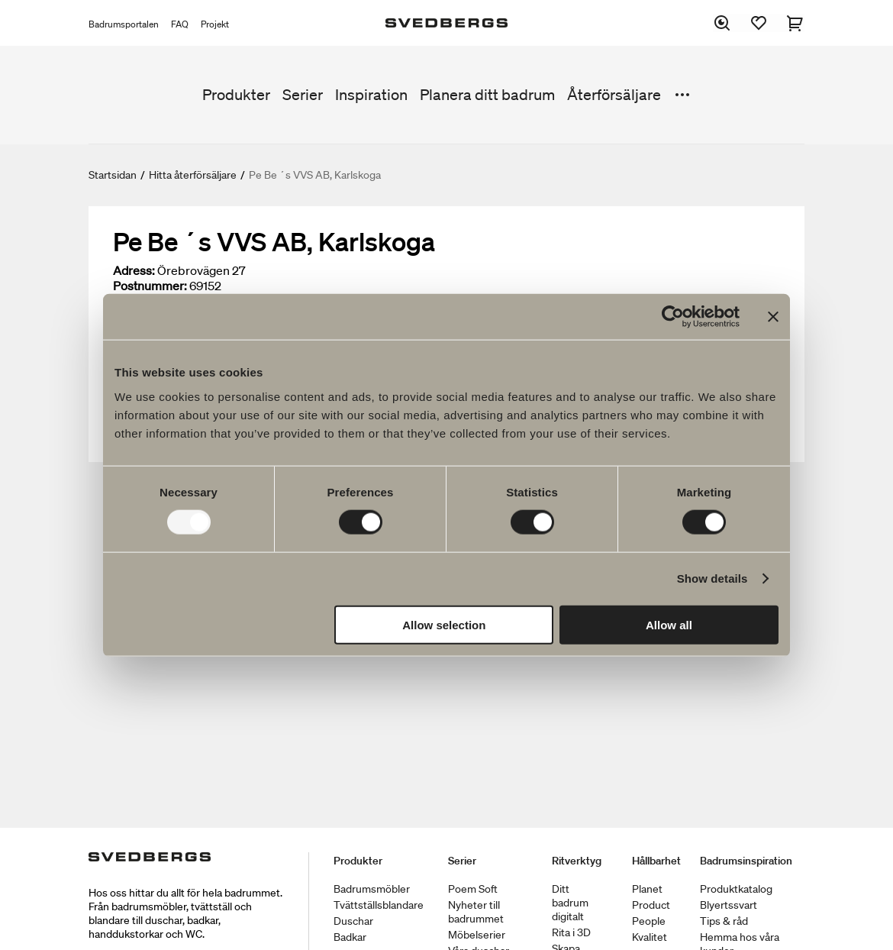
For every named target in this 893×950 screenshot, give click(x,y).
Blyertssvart (728, 905)
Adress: (134, 270)
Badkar (350, 937)
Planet (647, 889)
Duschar (353, 921)
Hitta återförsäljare (193, 175)
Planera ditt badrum (487, 95)
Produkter (236, 95)
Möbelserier (476, 935)
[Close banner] (773, 317)
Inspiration (371, 95)
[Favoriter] (759, 23)
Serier (302, 95)
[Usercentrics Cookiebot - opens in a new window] (673, 316)
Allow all (669, 624)
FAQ (180, 24)
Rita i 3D (571, 932)
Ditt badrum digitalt (570, 902)
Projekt (215, 24)
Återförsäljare (614, 95)
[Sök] (722, 23)
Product (651, 905)
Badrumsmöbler (372, 889)
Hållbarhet (656, 861)
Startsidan (113, 175)
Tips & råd (724, 921)
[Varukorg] (795, 23)
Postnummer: (150, 285)
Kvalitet (649, 937)
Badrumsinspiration (746, 861)
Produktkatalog (736, 889)
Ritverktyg (576, 861)
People (649, 921)
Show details (712, 578)
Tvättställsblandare (379, 905)
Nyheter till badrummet (476, 912)
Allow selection (443, 624)
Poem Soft (473, 889)
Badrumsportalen (124, 24)
